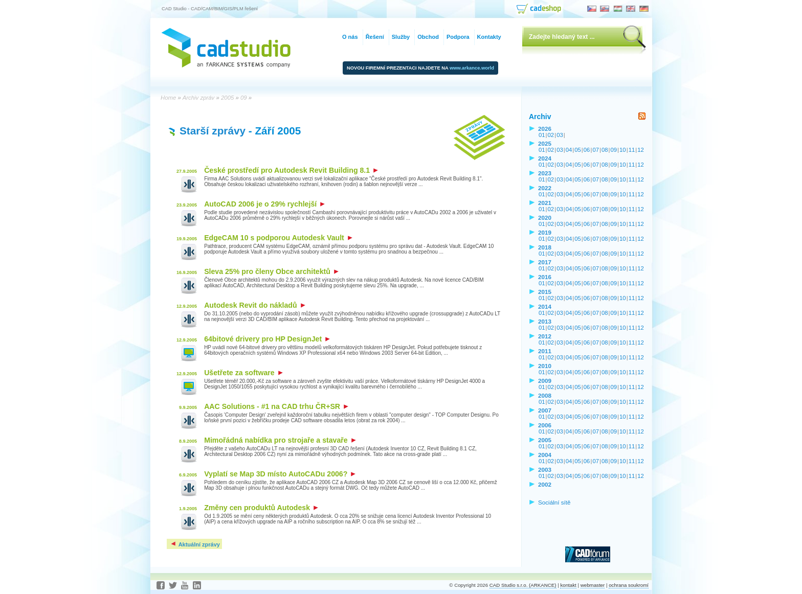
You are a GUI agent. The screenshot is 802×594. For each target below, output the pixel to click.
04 (569, 150)
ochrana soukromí (629, 585)
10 (622, 150)
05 (577, 150)
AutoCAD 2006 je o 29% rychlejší (264, 204)
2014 (544, 306)
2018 (544, 247)
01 (542, 135)
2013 (544, 321)
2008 (544, 395)
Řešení (375, 37)
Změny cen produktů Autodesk (261, 508)
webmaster (593, 585)
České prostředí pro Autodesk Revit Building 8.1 (291, 170)
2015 (544, 291)
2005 (544, 440)
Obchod (428, 37)
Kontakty (489, 37)
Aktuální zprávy (195, 544)
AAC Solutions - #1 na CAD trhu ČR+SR (276, 406)
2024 (544, 158)
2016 (544, 276)
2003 (544, 469)
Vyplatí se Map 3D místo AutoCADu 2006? (279, 474)
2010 (544, 365)
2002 (544, 484)
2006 (544, 425)
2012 (544, 336)
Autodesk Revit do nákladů (254, 305)
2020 (544, 217)
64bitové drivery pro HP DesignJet (267, 339)
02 (551, 135)
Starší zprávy (213, 130)
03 (559, 135)
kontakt (568, 585)
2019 (544, 232)
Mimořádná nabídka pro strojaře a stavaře (279, 440)
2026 (544, 128)
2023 (544, 173)
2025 (544, 143)
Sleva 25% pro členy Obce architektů (271, 271)
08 (605, 150)
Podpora (458, 37)
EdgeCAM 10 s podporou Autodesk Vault (278, 238)
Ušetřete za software (243, 373)
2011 (544, 351)
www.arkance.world (472, 68)
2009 (544, 380)
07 (595, 150)
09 (614, 150)
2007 (544, 410)
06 (587, 150)
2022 (544, 188)
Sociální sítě (554, 502)
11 (632, 150)
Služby (401, 37)
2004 (544, 454)
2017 (544, 262)
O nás (350, 37)
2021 (544, 202)
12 (640, 150)
